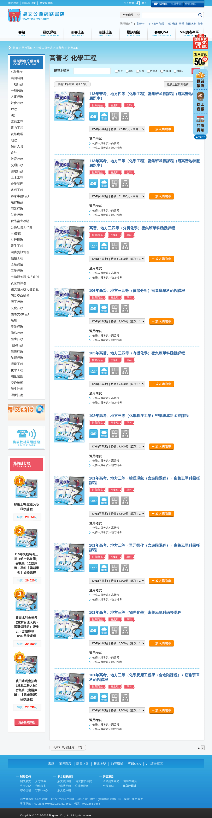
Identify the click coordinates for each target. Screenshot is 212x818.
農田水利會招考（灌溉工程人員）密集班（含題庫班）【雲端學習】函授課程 (26, 690)
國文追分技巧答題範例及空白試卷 (25, 292)
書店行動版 (129, 785)
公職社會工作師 (22, 227)
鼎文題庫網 (64, 790)
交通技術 (17, 382)
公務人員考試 (44, 47)
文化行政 (17, 308)
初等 (161, 23)
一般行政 (17, 84)
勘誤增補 (117, 763)
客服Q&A (134, 763)
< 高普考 (17, 72)
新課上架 (100, 763)
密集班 (154, 70)
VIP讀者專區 (154, 763)
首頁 (15, 47)
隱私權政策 (29, 3)
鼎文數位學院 (84, 781)
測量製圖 (17, 376)
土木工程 (17, 177)
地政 (14, 140)
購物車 (163, 3)
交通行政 (17, 165)
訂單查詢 (176, 3)
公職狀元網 (64, 785)
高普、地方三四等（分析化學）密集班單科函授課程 (132, 228)
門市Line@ (41, 790)
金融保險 (17, 264)
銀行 (155, 23)
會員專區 (190, 3)
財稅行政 (17, 214)
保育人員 (17, 146)
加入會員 (129, 3)
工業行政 (17, 270)
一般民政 (17, 90)
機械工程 (17, 258)
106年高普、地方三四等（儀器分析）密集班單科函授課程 (137, 291)
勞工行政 (17, 301)
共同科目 (17, 78)
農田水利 (191, 23)
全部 (120, 70)
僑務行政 (17, 333)
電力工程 (17, 127)
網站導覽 (13, 3)
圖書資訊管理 (20, 252)
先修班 (167, 70)
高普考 (140, 23)
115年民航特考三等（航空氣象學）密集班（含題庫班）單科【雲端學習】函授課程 (26, 563)
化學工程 (17, 370)
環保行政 (17, 345)
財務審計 (17, 233)
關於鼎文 (25, 781)
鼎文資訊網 (64, 781)
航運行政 (17, 357)
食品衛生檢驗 (20, 221)
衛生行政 (17, 339)
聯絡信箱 (25, 790)
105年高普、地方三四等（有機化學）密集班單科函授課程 (137, 353)
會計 (14, 152)
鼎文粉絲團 (46, 3)
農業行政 (17, 326)
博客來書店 (130, 781)
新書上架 (82, 763)
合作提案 (40, 785)
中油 (148, 23)
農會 (200, 23)
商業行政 (17, 208)
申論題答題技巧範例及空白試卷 (25, 280)
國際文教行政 (20, 314)
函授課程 (27, 47)
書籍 (51, 763)
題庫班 (180, 70)
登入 (144, 3)
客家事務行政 (20, 196)
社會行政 (17, 103)
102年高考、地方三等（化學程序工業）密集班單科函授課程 (139, 416)
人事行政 (17, 96)
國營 (181, 23)
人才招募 (40, 781)
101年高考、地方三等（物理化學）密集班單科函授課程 (135, 612)
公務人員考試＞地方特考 (107, 147)
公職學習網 (81, 785)
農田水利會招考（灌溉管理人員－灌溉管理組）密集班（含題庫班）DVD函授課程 (26, 627)
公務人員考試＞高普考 (105, 143)
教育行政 (17, 159)
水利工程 (17, 190)
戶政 (14, 109)
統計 (14, 115)
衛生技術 (17, 388)
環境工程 (17, 364)
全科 (141, 70)
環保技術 (17, 395)
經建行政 (17, 171)
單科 (131, 70)
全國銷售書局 (111, 781)
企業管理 (17, 183)
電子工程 (17, 246)
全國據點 (108, 785)
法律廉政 (17, 202)
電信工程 (17, 121)
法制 (14, 320)
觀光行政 (17, 351)
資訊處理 (17, 134)
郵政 (175, 23)
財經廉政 (17, 239)
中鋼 (168, 23)
